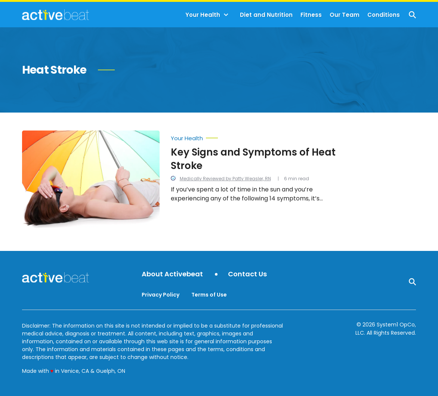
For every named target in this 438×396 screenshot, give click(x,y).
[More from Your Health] (254, 136)
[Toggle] (226, 15)
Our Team (345, 15)
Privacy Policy (160, 294)
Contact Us (247, 274)
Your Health (202, 15)
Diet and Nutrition (266, 15)
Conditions (383, 15)
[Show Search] (412, 14)
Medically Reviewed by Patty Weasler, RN (225, 178)
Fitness (311, 15)
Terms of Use (209, 294)
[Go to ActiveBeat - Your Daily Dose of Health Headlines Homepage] (55, 14)
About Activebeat (172, 274)
